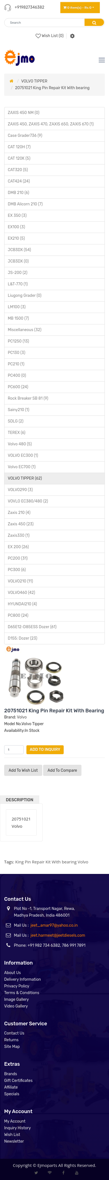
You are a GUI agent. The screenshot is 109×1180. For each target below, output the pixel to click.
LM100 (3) (17, 307)
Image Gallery (16, 999)
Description (19, 799)
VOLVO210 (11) (20, 581)
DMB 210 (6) (18, 192)
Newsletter (14, 1141)
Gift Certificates (18, 1080)
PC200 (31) (18, 558)
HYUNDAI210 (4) (22, 604)
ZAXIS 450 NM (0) (23, 112)
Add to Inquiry (45, 749)
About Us (12, 972)
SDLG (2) (15, 421)
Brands (10, 1074)
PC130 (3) (16, 352)
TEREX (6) (16, 432)
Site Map (12, 1046)
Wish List (12, 1134)
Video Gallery (16, 1006)
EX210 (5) (16, 238)
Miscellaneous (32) (24, 329)
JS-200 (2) (17, 272)
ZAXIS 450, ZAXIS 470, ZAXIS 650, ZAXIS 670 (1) (51, 124)
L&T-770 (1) (18, 284)
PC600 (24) (18, 387)
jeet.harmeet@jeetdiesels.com (58, 935)
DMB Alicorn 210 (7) (25, 204)
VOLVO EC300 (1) (23, 455)
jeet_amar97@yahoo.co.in (54, 925)
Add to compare (62, 770)
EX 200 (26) (18, 547)
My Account (15, 1121)
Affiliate (11, 1087)
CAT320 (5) (18, 169)
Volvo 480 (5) (20, 444)
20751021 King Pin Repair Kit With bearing (52, 88)
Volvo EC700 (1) (22, 467)
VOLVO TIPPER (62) (25, 478)
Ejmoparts (47, 1165)
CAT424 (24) (19, 181)
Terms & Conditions (21, 992)
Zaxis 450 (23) (21, 524)
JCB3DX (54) (19, 249)
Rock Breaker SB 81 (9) (28, 398)
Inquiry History (17, 1128)
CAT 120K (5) (19, 158)
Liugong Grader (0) (24, 295)
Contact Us (14, 1033)
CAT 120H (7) (19, 147)
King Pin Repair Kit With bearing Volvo (51, 862)
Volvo (22, 717)
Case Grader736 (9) (25, 135)
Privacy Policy (16, 986)
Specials (11, 1094)
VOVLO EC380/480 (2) (28, 501)
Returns (11, 1040)
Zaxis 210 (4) (19, 512)
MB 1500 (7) (18, 318)
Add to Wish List (23, 770)
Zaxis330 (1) (18, 535)
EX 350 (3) (17, 215)
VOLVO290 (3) (20, 489)
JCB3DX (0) (18, 261)
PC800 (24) (18, 615)
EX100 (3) (16, 227)
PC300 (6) (17, 569)
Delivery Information (22, 979)
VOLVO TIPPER (34, 81)
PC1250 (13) (18, 341)
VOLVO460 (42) (21, 592)
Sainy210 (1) (18, 409)
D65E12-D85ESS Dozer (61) (32, 627)
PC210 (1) (16, 364)
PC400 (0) (17, 375)
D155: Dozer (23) (22, 638)
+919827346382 (29, 7)
